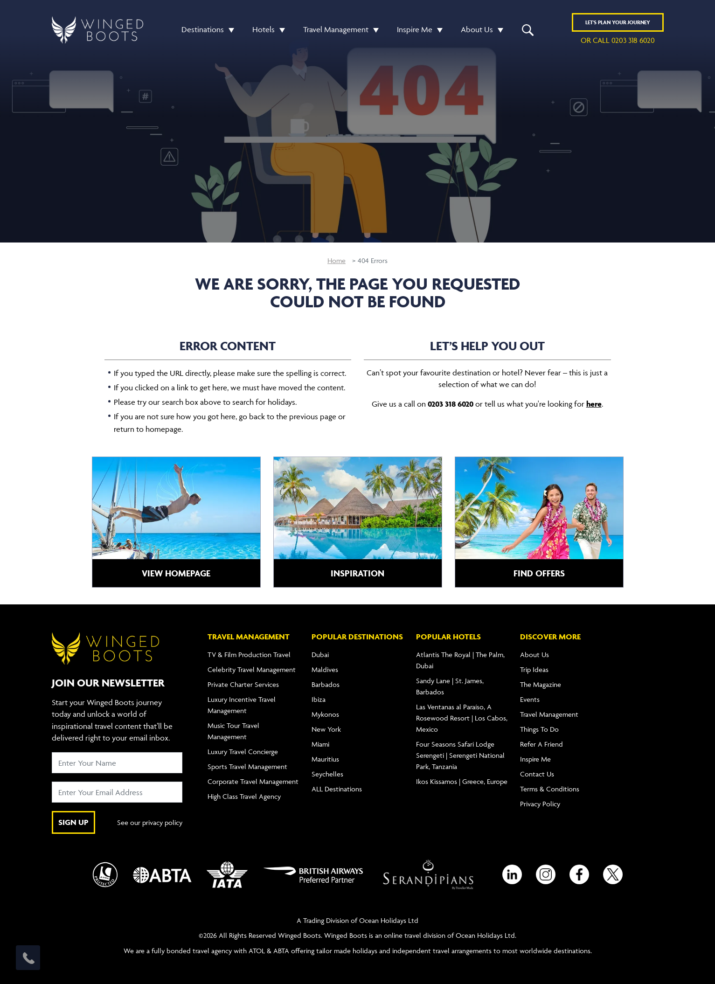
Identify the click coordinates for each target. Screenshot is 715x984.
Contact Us (537, 773)
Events (530, 699)
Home (336, 260)
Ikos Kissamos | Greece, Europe (461, 781)
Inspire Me (414, 29)
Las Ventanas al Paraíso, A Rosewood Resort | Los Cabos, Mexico (461, 718)
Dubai (320, 654)
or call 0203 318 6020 (618, 40)
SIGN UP (73, 822)
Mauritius (325, 759)
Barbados (326, 684)
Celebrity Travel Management (252, 669)
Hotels (263, 29)
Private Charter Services (243, 684)
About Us (477, 29)
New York (326, 729)
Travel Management (335, 29)
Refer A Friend (541, 744)
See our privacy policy (149, 822)
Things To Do (539, 729)
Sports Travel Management (247, 766)
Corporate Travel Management (253, 781)
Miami (320, 744)
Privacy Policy (540, 803)
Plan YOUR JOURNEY (617, 22)
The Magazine (540, 684)
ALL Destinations (337, 788)
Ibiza (319, 699)
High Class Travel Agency (244, 796)
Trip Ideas (534, 669)
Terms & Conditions (549, 788)
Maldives (325, 669)
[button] (229, 29)
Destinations (202, 29)
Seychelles (327, 773)
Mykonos (325, 714)
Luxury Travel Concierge (243, 751)
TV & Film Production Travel (249, 654)
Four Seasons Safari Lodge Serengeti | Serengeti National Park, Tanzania (460, 755)
